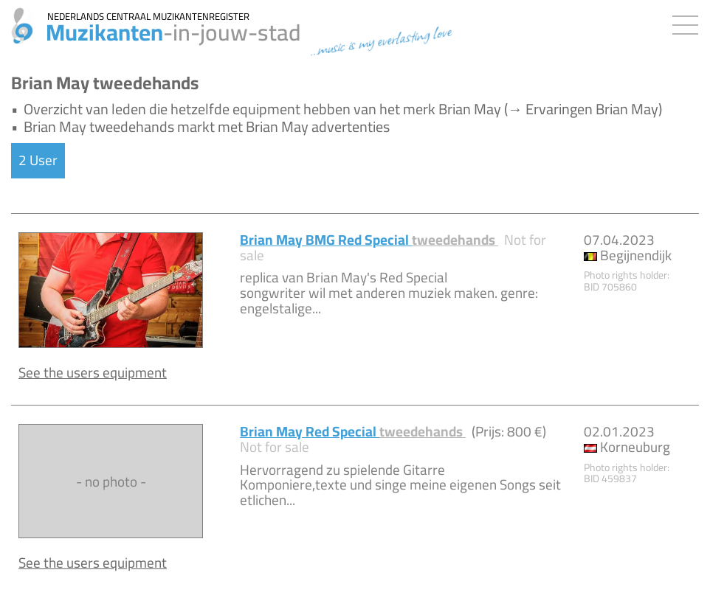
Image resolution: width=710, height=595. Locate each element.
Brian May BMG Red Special (369, 239)
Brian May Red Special (353, 431)
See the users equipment (92, 372)
